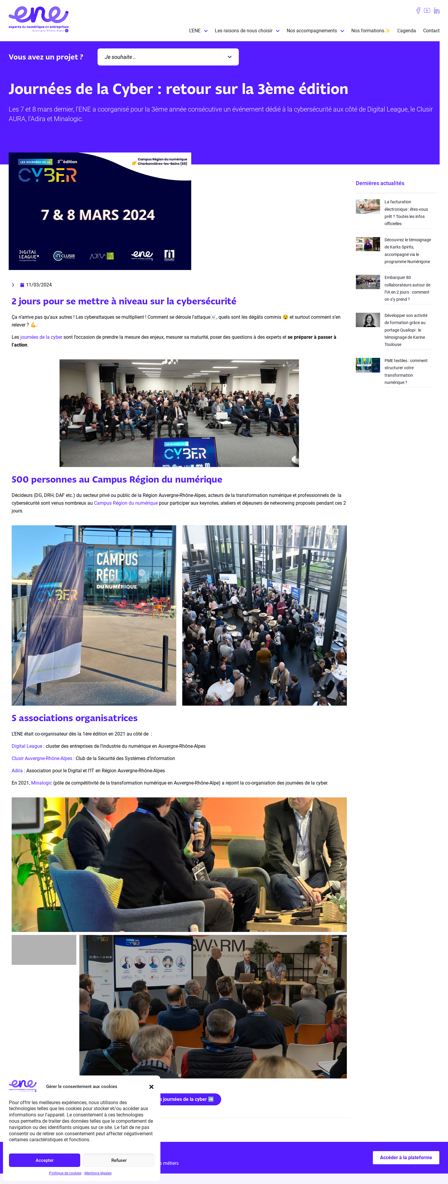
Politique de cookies (65, 1173)
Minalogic (41, 783)
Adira (17, 770)
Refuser (119, 1160)
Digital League (27, 746)
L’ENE (195, 30)
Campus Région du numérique (126, 503)
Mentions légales (98, 1173)
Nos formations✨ (370, 30)
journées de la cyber (41, 337)
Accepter (45, 1160)
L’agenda (406, 30)
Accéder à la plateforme (406, 1157)
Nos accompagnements (312, 30)
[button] (151, 1087)
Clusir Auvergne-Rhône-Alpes (42, 758)
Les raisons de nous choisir (243, 30)
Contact (431, 30)
